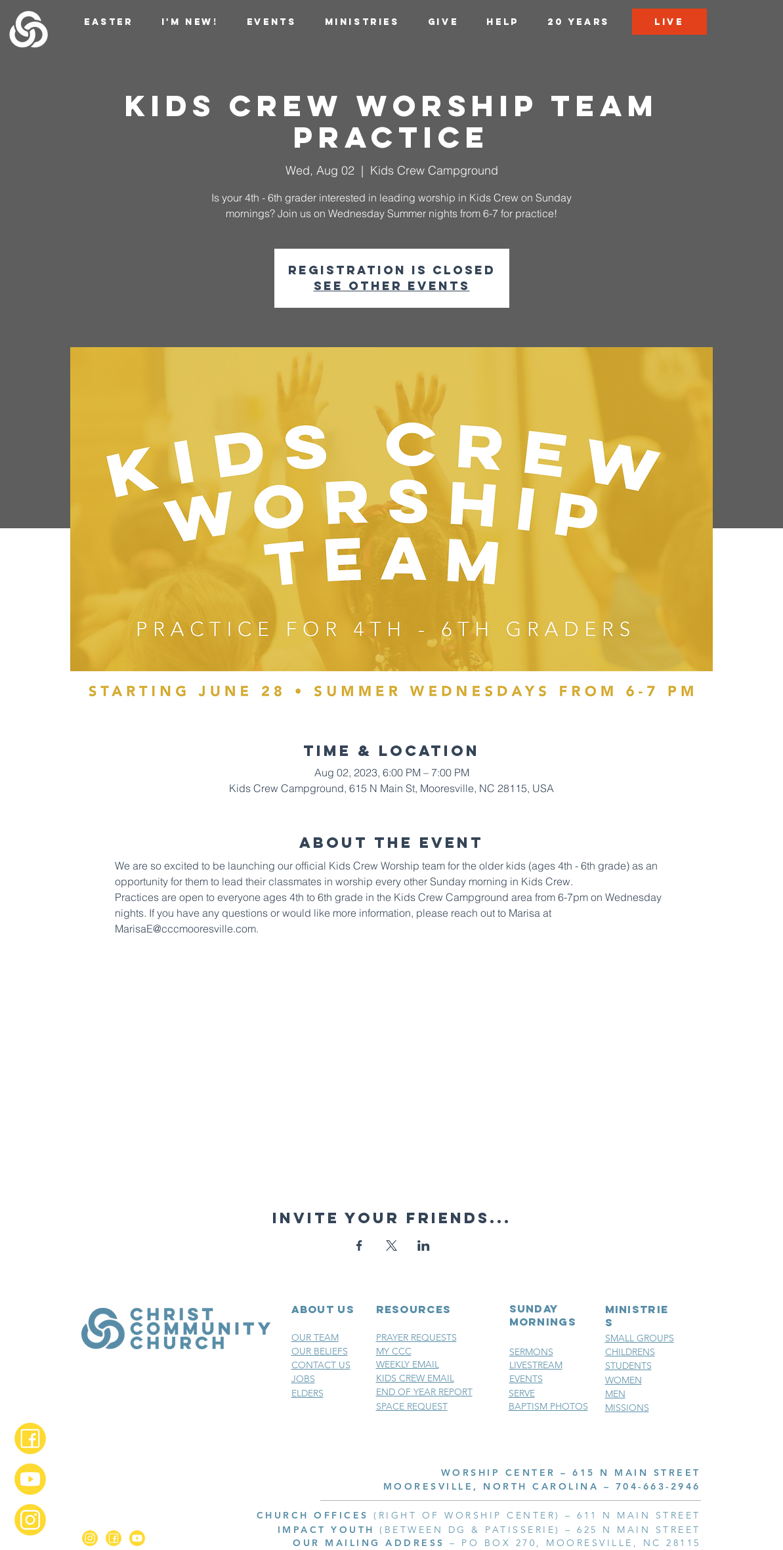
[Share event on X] (391, 1245)
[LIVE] (669, 22)
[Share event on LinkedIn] (423, 1245)
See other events (392, 285)
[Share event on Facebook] (359, 1245)
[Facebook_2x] (30, 1438)
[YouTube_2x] (30, 1479)
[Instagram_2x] (30, 1520)
